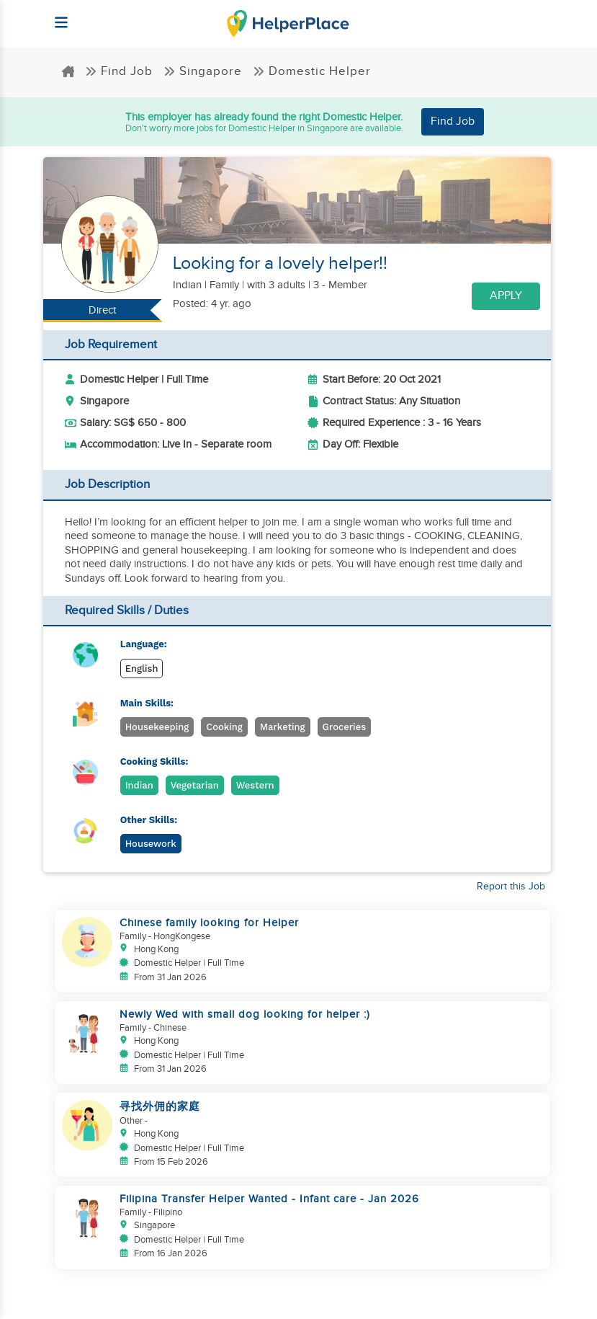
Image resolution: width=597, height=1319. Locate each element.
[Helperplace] (55, 15)
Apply (506, 296)
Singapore (202, 71)
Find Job (119, 71)
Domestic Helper (312, 71)
